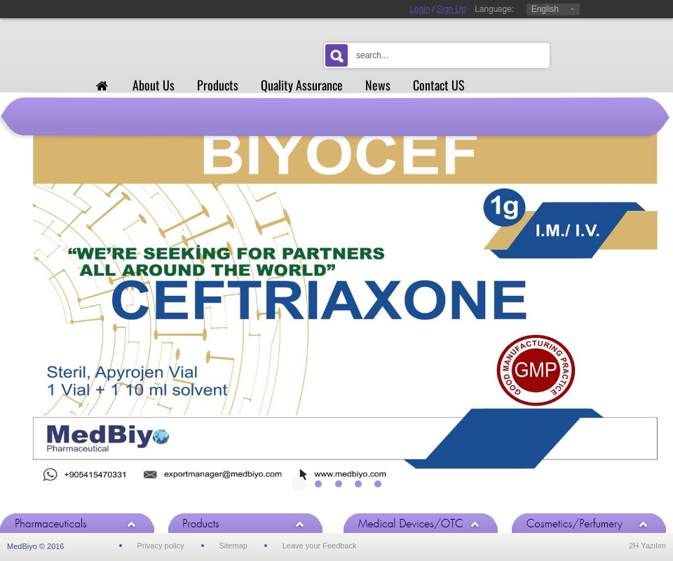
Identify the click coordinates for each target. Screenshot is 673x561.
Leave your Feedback (320, 545)
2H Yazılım (647, 545)
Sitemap (233, 545)
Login (419, 9)
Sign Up (451, 9)
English (545, 9)
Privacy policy (160, 545)
